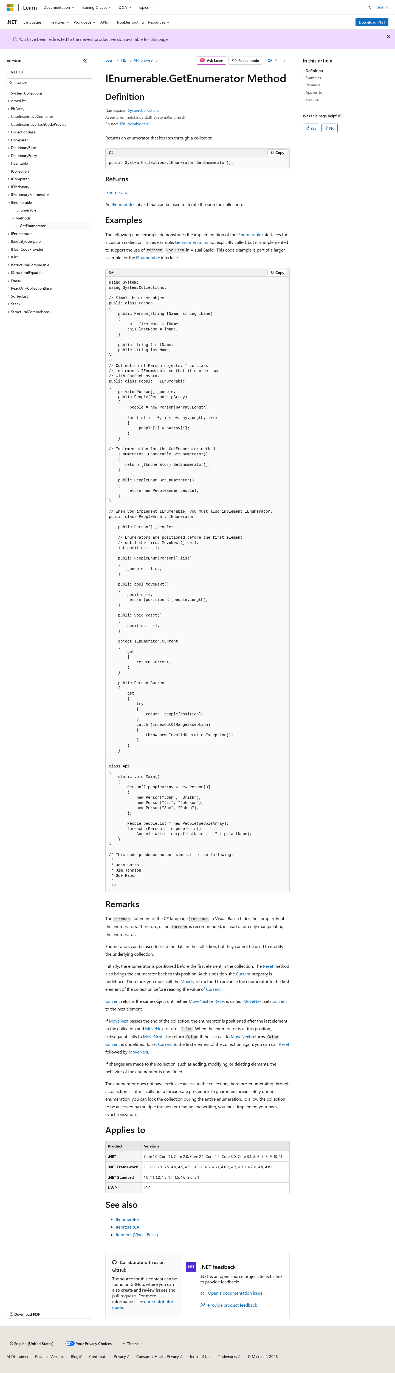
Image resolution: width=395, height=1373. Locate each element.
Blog (74, 1356)
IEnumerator (117, 192)
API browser (144, 60)
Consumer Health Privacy (157, 1356)
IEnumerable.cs (132, 123)
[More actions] (285, 60)
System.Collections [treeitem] (27, 93)
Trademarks (227, 1356)
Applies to (314, 92)
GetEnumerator (189, 242)
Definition (314, 70)
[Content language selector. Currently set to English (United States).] (32, 1343)
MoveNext (190, 981)
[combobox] (49, 72)
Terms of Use (200, 1356)
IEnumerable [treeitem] (25, 210)
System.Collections (143, 110)
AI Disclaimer (18, 1356)
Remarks (313, 84)
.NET (124, 60)
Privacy (120, 1356)
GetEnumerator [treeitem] (33, 225)
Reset (268, 966)
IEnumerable (249, 234)
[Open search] (369, 7)
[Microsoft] (10, 7)
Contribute (98, 1356)
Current (243, 974)
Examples (313, 77)
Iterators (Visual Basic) (137, 1234)
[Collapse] (85, 60)
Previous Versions (49, 1356)
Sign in (382, 7)
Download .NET (372, 22)
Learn (110, 60)
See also (312, 99)
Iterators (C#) (128, 1227)
